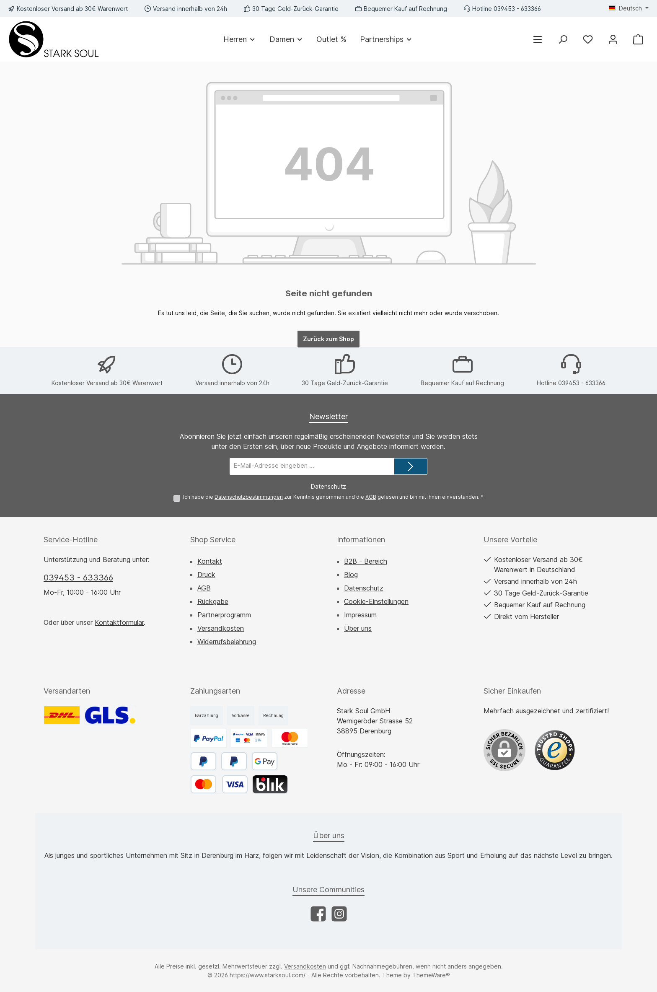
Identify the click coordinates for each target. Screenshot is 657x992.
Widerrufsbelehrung (226, 641)
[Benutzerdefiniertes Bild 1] (555, 750)
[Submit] (410, 466)
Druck (206, 574)
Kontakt (209, 561)
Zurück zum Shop (328, 338)
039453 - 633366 (78, 577)
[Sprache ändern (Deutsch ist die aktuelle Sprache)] (629, 8)
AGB (370, 497)
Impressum (360, 615)
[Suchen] (562, 39)
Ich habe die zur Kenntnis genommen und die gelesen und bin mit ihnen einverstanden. (333, 497)
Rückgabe (212, 601)
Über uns (358, 628)
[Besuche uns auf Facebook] (318, 913)
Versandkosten (220, 628)
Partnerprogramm (224, 615)
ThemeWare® (431, 975)
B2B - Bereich (365, 561)
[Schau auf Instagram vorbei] (339, 913)
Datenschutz (363, 588)
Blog (351, 574)
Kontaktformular (119, 622)
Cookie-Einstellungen (376, 601)
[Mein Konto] (613, 39)
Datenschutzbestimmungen (249, 497)
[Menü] (537, 39)
